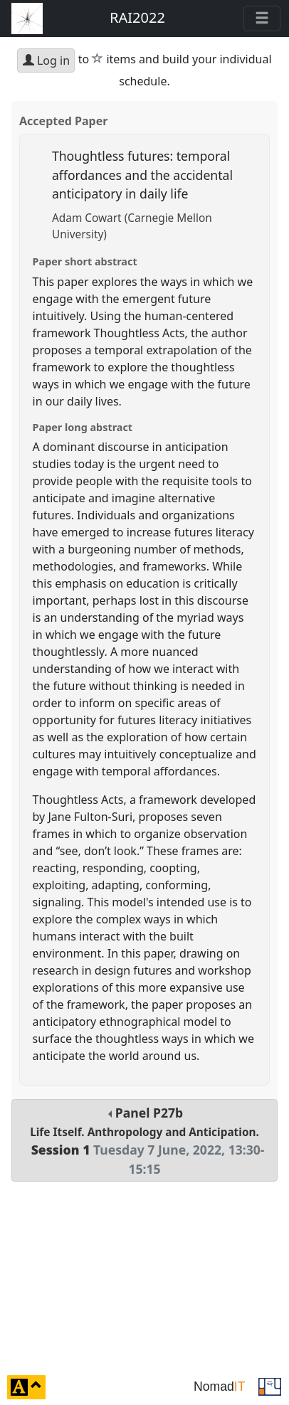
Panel (144, 1140)
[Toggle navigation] (261, 18)
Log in (46, 60)
